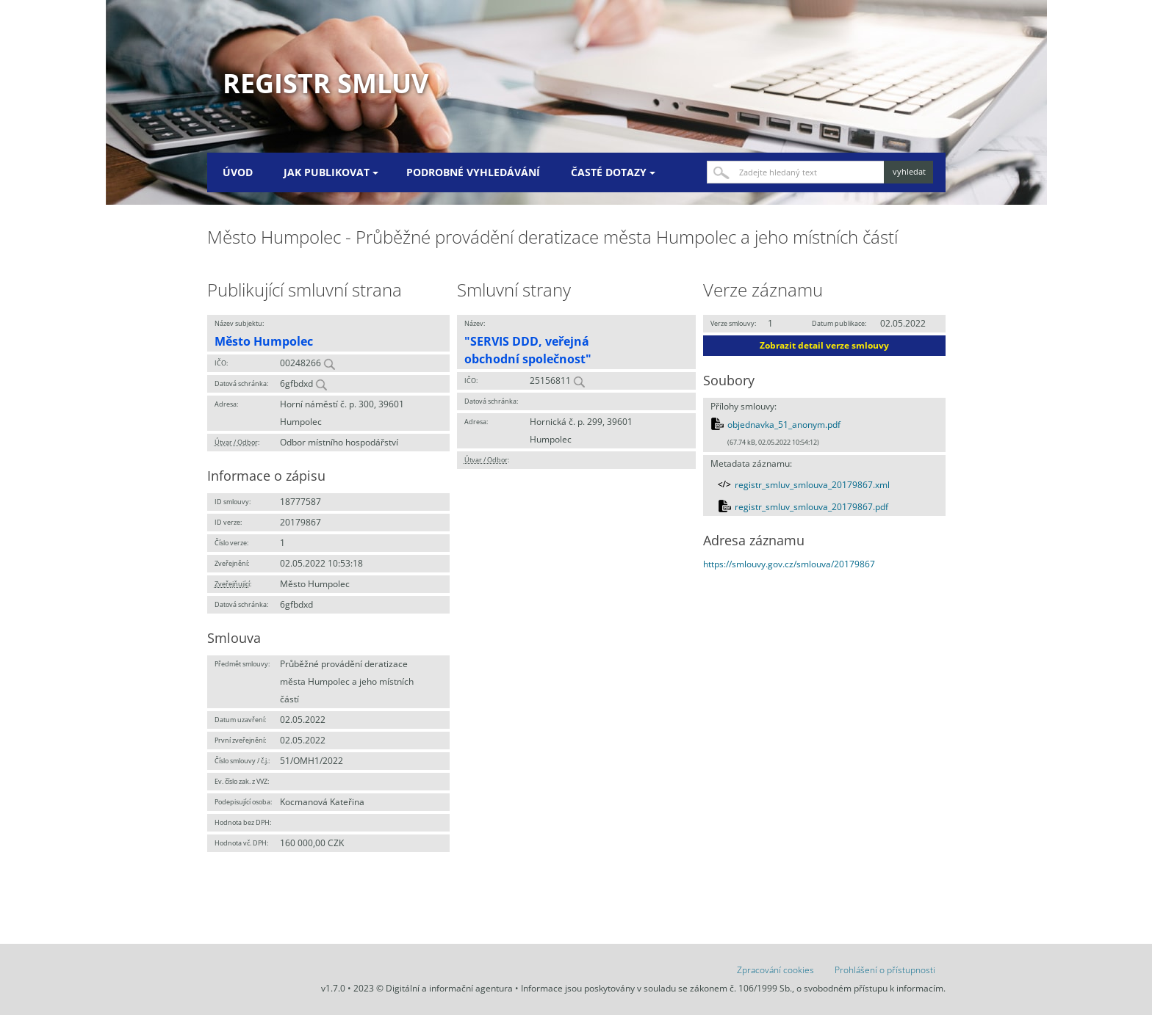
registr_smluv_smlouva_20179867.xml (812, 484)
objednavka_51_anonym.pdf (783, 424)
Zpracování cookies (775, 970)
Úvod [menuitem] (238, 172)
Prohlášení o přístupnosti (885, 970)
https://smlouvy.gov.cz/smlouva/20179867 (789, 564)
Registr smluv (325, 83)
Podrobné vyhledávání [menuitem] (473, 172)
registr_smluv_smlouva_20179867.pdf (811, 506)
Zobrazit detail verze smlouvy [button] (824, 345)
